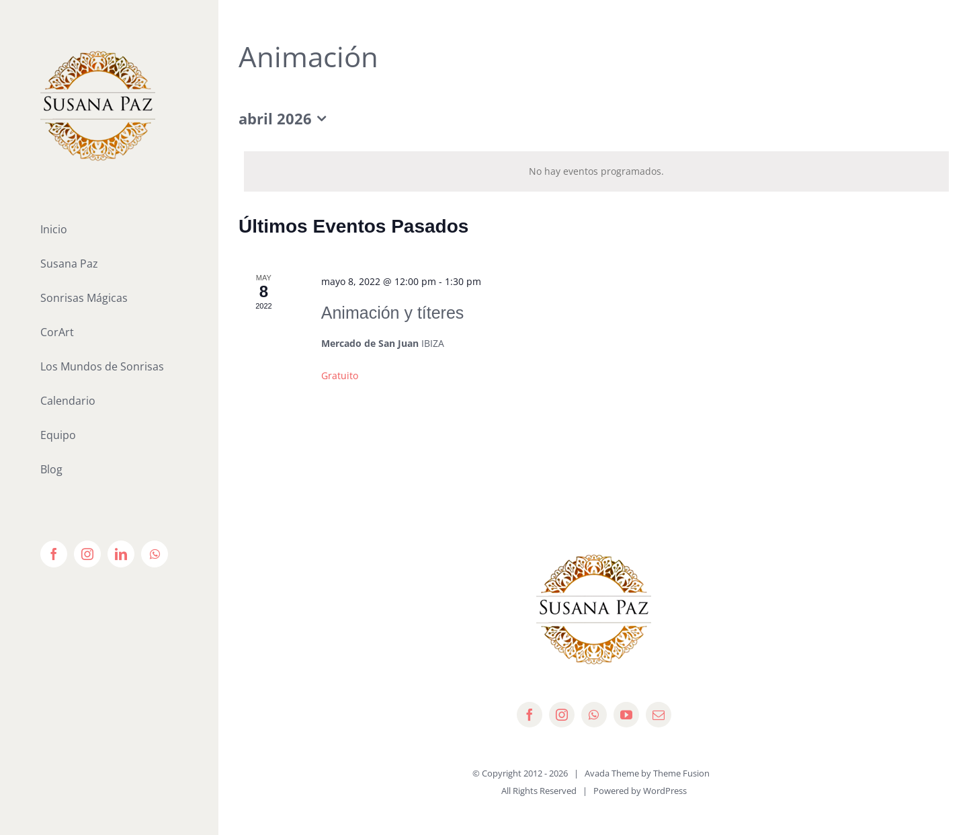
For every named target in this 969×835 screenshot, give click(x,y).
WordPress (665, 791)
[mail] (658, 714)
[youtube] (626, 714)
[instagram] (562, 714)
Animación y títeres (392, 312)
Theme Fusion (681, 773)
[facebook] (529, 714)
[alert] (596, 171)
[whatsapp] (594, 714)
